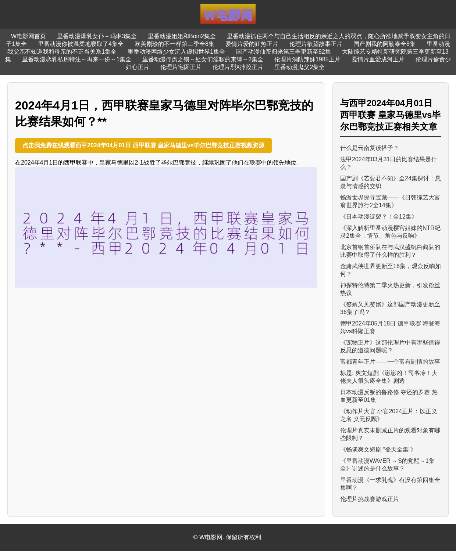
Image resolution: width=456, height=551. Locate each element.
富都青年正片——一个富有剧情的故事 (390, 362)
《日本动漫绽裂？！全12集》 (378, 216)
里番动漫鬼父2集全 (299, 67)
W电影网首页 (28, 36)
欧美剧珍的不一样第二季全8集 (174, 44)
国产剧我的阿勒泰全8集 (384, 44)
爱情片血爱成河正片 (378, 59)
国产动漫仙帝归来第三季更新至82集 (283, 51)
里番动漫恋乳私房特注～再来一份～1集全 (76, 59)
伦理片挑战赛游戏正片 (369, 499)
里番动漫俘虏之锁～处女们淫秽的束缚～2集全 (202, 59)
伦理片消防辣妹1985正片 (307, 59)
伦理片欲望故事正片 (315, 44)
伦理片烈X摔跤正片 (238, 67)
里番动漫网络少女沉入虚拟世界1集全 (176, 51)
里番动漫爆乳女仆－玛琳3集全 (97, 36)
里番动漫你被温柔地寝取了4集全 (81, 44)
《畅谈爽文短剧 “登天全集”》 (378, 449)
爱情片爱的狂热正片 (251, 44)
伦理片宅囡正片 (181, 67)
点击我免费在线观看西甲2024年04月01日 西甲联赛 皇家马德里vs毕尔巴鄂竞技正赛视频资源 (143, 145)
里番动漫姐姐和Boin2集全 (182, 36)
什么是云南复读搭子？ (369, 148)
